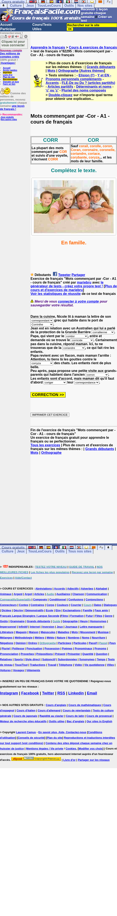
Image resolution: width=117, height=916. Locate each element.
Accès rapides (10, 70)
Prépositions (44, 653)
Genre (109, 615)
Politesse (18, 648)
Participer (8, 29)
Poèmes (67, 648)
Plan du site (9, 77)
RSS (61, 693)
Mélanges (6, 637)
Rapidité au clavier (51, 715)
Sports (18, 659)
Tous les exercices (45, 445)
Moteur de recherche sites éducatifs (23, 721)
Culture (16, 5)
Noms (85, 637)
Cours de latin (75, 715)
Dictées (6, 610)
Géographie (70, 621)
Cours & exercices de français (93, 47)
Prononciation (9, 653)
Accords (59, 588)
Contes (23, 604)
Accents (52, 83)
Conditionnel (57, 599)
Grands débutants (101, 67)
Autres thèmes (92, 70)
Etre (58, 610)
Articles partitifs (60, 86)
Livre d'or (7, 75)
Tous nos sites (80, 551)
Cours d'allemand (49, 710)
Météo (51, 637)
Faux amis (101, 610)
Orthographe (68, 70)
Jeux (30, 5)
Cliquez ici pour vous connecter (13, 43)
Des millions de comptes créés (11, 53)
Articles (39, 594)
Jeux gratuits (7, 117)
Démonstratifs (34, 610)
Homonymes (98, 621)
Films (64, 615)
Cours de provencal (99, 715)
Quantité (87, 653)
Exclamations (72, 610)
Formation (77, 615)
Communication (96, 594)
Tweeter (64, 275)
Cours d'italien (26, 710)
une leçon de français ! (12, 107)
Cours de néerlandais (77, 710)
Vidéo (78, 664)
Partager (78, 275)
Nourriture (98, 637)
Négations (6, 643)
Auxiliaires (63, 594)
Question (101, 653)
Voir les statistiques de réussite (55, 293)
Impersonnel (8, 626)
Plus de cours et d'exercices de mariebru (73, 288)
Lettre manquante (91, 626)
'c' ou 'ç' (52, 90)
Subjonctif (49, 659)
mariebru (84, 282)
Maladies (63, 632)
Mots (51, 70)
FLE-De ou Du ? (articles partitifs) (88, 83)
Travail (52, 664)
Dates (97, 604)
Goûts (4, 621)
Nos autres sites (9, 119)
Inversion (48, 626)
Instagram (9, 693)
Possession (52, 648)
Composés (40, 599)
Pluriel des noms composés (84, 90)
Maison (33, 632)
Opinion (21, 643)
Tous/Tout (21, 664)
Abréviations (43, 588)
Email (92, 693)
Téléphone (65, 664)
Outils (69, 5)
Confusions (75, 599)
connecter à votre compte (78, 301)
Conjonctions (94, 599)
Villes (110, 664)
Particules (80, 643)
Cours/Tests (41, 24)
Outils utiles (56, 721)
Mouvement (87, 632)
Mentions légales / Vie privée (44, 748)
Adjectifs (73, 588)
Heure (84, 621)
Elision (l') (87, 75)
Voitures (5, 670)
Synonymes (87, 659)
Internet (35, 626)
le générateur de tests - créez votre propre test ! (66, 284)
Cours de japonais (25, 715)
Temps (101, 659)
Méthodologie (24, 637)
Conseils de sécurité (31, 737)
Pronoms (100, 648)
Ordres (32, 643)
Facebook (30, 693)
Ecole (49, 610)
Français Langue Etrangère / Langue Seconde (29, 615)
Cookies (71, 748)
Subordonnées (67, 659)
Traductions (38, 664)
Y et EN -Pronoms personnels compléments (78, 77)
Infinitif (23, 626)
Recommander (10, 79)
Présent (60, 653)
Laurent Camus (26, 732)
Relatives (6, 659)
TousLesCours (49, 5)
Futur (89, 615)
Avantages (7, 63)
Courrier (76, 604)
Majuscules (48, 632)
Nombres (73, 637)
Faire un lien (9, 84)
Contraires (37, 604)
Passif (93, 643)
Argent (18, 594)
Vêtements (33, 670)
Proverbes (27, 653)
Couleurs (62, 604)
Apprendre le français (47, 47)
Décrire (18, 610)
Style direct (32, 659)
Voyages (18, 670)
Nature (61, 637)
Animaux (6, 594)
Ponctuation (34, 648)
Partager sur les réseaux (94, 759)
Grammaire (17, 621)
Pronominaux (83, 648)
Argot (28, 594)
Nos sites (85, 5)
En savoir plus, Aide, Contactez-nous (62, 732)
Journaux (71, 626)
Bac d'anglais (75, 721)
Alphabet (101, 588)
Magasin (21, 632)
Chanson (78, 594)
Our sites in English (99, 721)
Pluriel (5, 648)
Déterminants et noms (94, 86)
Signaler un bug (11, 82)
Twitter (48, 693)
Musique (103, 632)
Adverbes (87, 588)
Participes (64, 643)
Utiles (37, 29)
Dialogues (110, 604)
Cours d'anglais (56, 705)
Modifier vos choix (91, 748)
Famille (87, 610)
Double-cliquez (60, 95)
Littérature (6, 632)
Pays (112, 643)
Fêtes (98, 615)
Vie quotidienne (94, 664)
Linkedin (76, 693)
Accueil (6, 24)
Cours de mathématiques (84, 705)
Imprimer (7, 72)
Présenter (73, 653)
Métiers (40, 637)
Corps (50, 604)
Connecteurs (8, 604)
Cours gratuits (13, 547)
